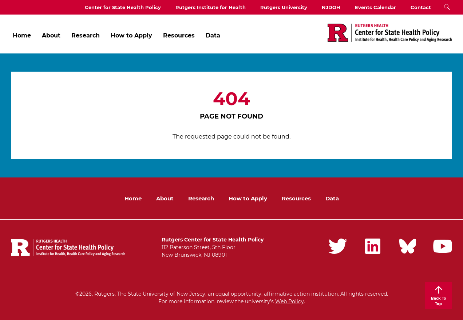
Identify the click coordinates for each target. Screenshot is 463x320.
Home (133, 198)
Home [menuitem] (22, 35)
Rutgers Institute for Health (210, 7)
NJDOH (331, 7)
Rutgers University (283, 7)
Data (332, 198)
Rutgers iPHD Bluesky (407, 246)
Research (201, 198)
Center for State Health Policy (123, 7)
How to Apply (248, 198)
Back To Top (438, 301)
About (165, 198)
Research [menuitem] (85, 35)
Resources (296, 198)
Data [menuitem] (213, 35)
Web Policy (289, 301)
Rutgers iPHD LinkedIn (372, 246)
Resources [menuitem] (179, 35)
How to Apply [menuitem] (131, 35)
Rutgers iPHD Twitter (337, 246)
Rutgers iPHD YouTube (442, 246)
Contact (421, 7)
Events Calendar (375, 7)
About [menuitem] (51, 35)
